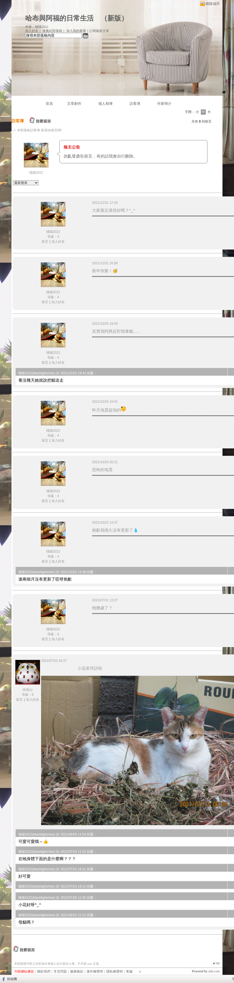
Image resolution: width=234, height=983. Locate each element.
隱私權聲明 (114, 971)
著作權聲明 (95, 971)
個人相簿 (105, 104)
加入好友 (31, 31)
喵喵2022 (36, 173)
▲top (216, 963)
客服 (129, 971)
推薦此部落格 (52, 31)
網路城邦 (213, 4)
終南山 (28, 690)
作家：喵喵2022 (36, 27)
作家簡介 (164, 104)
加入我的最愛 (76, 31)
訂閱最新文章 (99, 31)
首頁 (49, 104)
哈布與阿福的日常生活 (59, 18)
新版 (114, 18)
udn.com (214, 971)
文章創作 (74, 104)
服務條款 (76, 971)
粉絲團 (12, 979)
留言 (45, 241)
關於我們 (43, 971)
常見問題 (60, 971)
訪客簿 (135, 104)
